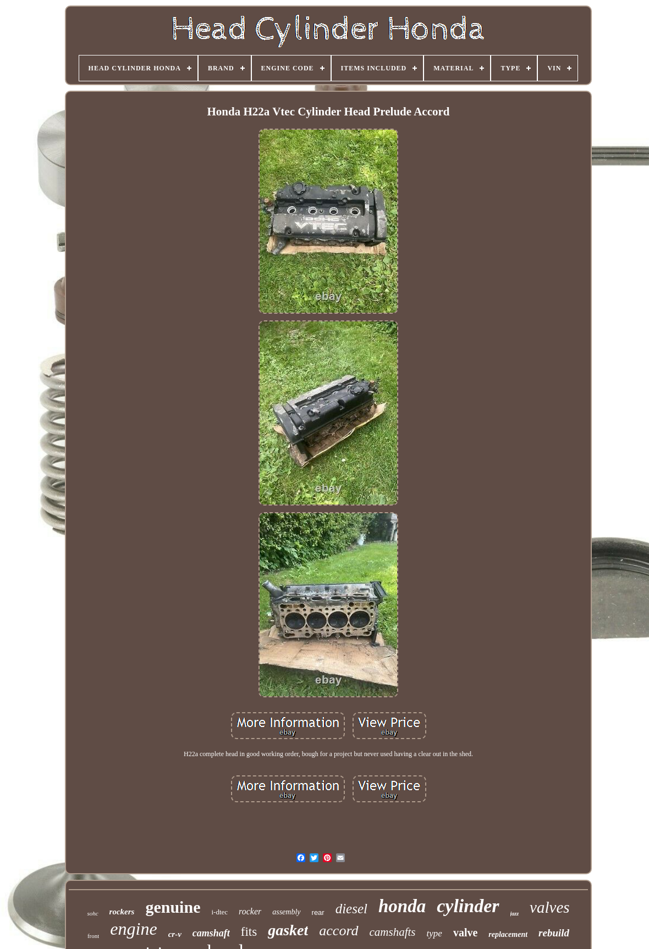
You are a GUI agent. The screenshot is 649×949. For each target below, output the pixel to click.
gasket (288, 930)
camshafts (393, 932)
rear (318, 912)
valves (549, 907)
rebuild (553, 933)
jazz (514, 914)
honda (402, 906)
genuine (172, 907)
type (434, 933)
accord (338, 931)
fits (249, 932)
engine (133, 929)
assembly (286, 912)
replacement (507, 934)
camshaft (211, 933)
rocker (250, 911)
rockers (122, 911)
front (93, 936)
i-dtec (219, 912)
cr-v (175, 934)
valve (465, 932)
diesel (351, 908)
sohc (92, 913)
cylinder (468, 906)
